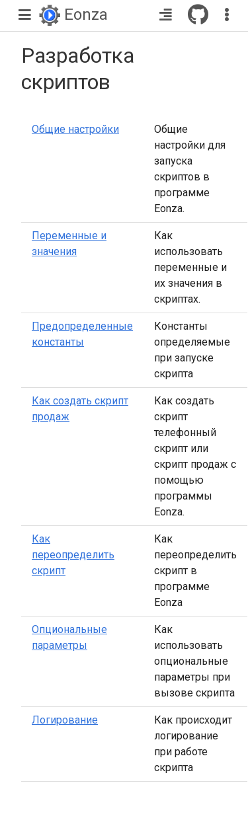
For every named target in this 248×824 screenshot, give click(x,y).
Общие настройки (75, 129)
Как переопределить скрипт (73, 555)
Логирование (65, 720)
